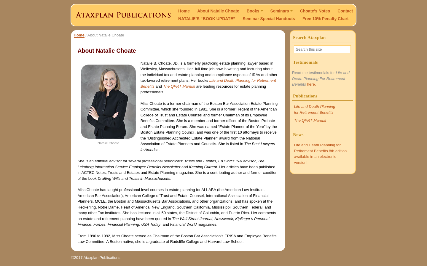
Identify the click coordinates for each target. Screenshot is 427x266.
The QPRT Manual (179, 86)
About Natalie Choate (218, 11)
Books (255, 11)
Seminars (281, 11)
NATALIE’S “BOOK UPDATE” (206, 18)
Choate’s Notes (315, 11)
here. (311, 84)
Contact (345, 11)
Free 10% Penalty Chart (325, 18)
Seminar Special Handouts (269, 18)
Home (184, 11)
